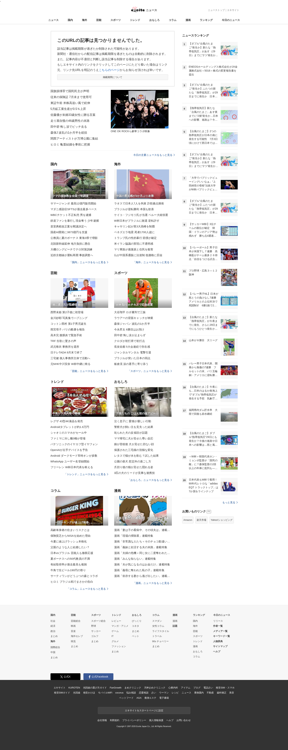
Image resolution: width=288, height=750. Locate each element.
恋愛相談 (143, 692)
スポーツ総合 (98, 621)
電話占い (208, 687)
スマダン (157, 621)
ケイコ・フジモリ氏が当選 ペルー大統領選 (141, 214)
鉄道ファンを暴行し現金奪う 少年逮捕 (74, 220)
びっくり (137, 621)
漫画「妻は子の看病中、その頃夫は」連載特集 (143, 530)
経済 (52, 626)
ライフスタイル (160, 631)
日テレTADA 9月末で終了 (66, 352)
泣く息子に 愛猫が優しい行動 (132, 421)
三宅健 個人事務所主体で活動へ (70, 358)
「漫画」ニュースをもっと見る (152, 583)
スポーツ (115, 20)
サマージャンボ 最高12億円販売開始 (73, 203)
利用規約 (114, 720)
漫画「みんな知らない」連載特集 (135, 558)
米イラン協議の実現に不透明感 (133, 243)
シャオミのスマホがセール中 (68, 432)
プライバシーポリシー (134, 720)
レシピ (175, 692)
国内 (70, 20)
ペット (135, 636)
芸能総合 (75, 621)
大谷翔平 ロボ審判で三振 (130, 312)
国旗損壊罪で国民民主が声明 (69, 91)
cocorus (119, 692)
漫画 (188, 20)
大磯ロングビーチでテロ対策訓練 (71, 249)
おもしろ (154, 20)
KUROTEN (74, 687)
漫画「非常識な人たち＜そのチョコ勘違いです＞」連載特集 (143, 541)
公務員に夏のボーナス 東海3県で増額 (74, 237)
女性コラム (158, 626)
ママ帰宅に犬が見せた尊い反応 (133, 438)
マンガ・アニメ (120, 626)
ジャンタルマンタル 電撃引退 (132, 352)
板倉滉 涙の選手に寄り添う (131, 363)
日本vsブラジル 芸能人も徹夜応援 (71, 552)
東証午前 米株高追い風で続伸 (70, 103)
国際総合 (55, 647)
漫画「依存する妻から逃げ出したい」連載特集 (143, 575)
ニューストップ (216, 10)
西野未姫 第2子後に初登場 (67, 312)
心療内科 (173, 687)
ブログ (197, 687)
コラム (172, 20)
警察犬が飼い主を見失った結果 (133, 426)
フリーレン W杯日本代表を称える (71, 467)
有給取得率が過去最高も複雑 (68, 564)
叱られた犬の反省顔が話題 (131, 432)
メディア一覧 (220, 631)
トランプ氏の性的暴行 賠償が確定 (135, 237)
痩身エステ (150, 697)
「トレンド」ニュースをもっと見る (86, 474)
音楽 (73, 631)
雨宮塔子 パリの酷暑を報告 (67, 329)
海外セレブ (77, 636)
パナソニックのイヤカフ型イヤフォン (74, 444)
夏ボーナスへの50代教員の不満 (70, 558)
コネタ (135, 626)
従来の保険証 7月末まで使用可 (71, 97)
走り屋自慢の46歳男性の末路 (70, 120)
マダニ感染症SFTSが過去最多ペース (73, 209)
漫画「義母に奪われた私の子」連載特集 (139, 570)
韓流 (73, 641)
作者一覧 (218, 626)
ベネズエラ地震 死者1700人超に (134, 232)
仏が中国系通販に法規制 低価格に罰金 (138, 255)
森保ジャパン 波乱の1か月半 (132, 323)
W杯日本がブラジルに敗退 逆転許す (136, 220)
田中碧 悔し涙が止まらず (130, 335)
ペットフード (126, 697)
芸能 (98, 20)
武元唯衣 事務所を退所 (64, 346)
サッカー (96, 631)
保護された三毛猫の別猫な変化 (133, 449)
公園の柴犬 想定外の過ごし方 (132, 461)
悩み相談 (131, 692)
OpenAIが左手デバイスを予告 (69, 449)
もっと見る (230, 502)
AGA (139, 697)
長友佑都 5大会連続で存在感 (132, 346)
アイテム (185, 687)
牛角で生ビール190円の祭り (68, 570)
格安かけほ (89, 692)
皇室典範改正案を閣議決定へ (68, 226)
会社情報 (102, 720)
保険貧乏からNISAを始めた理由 (70, 535)
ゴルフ (94, 636)
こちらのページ (109, 70)
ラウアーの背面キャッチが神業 (133, 317)
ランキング (206, 20)
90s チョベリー (160, 641)
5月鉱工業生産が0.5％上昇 (68, 108)
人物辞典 (218, 641)
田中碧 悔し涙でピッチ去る (68, 126)
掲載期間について (112, 77)
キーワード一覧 (221, 636)
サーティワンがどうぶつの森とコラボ (74, 575)
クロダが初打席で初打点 (129, 340)
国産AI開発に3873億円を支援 (68, 232)
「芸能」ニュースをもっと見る (88, 371)
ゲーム (115, 631)
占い (153, 692)
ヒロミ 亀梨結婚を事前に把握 (70, 144)
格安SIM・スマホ (225, 687)
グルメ (115, 641)
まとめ (54, 636)
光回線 (76, 692)
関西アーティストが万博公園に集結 (74, 138)
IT (113, 636)
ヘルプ (216, 651)
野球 (93, 626)
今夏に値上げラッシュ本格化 (68, 541)
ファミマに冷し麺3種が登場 (68, 438)
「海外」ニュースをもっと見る (152, 262)
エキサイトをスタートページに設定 (144, 710)
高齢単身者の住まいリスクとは (70, 530)
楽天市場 (201, 520)
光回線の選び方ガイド (95, 687)
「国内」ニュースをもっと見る (88, 262)
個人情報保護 (156, 720)
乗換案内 (199, 692)
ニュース (53, 20)
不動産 (210, 692)
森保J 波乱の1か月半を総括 (68, 132)
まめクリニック (132, 687)
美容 (231, 692)
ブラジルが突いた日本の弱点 (132, 358)
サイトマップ (220, 646)
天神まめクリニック (155, 687)
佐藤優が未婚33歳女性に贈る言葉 (73, 114)
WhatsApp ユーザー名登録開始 (70, 461)
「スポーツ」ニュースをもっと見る (150, 371)
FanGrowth (115, 687)
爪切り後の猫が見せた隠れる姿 (133, 467)
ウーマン (164, 692)
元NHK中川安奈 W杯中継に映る (70, 363)
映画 (73, 626)
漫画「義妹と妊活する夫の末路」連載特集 (140, 547)
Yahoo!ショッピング (222, 520)
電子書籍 (164, 697)
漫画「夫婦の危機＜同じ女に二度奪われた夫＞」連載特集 (143, 552)
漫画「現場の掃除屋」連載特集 (133, 535)
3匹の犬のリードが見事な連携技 (134, 472)
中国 (52, 652)
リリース (218, 621)
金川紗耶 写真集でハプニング (69, 317)
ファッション (119, 646)
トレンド (135, 20)
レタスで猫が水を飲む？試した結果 (136, 455)
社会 (52, 621)
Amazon (187, 520)
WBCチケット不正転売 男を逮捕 (70, 214)
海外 (84, 20)
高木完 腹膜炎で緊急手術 (66, 335)
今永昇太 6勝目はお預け (129, 329)
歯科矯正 (221, 692)
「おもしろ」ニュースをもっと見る (150, 480)
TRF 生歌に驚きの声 (63, 340)
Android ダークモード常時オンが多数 (73, 455)
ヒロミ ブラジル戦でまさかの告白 (71, 581)
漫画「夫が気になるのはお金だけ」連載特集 (142, 564)
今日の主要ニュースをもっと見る (154, 154)
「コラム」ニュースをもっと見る (87, 588)
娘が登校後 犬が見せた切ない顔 (134, 444)
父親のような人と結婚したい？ (70, 547)
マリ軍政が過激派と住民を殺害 (133, 249)
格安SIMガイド (62, 692)
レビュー (116, 621)
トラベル (157, 636)
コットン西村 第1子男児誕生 (68, 323)
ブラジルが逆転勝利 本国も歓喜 (134, 209)
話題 (175, 626)
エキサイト (233, 10)
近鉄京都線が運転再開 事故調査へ (71, 255)
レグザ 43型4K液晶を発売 (66, 421)
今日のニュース (231, 20)
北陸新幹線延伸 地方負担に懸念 (70, 243)
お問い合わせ (183, 720)
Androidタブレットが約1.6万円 (69, 426)
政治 (52, 631)
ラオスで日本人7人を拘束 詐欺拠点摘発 (139, 203)
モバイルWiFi (105, 692)
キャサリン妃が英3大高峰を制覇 (134, 226)
